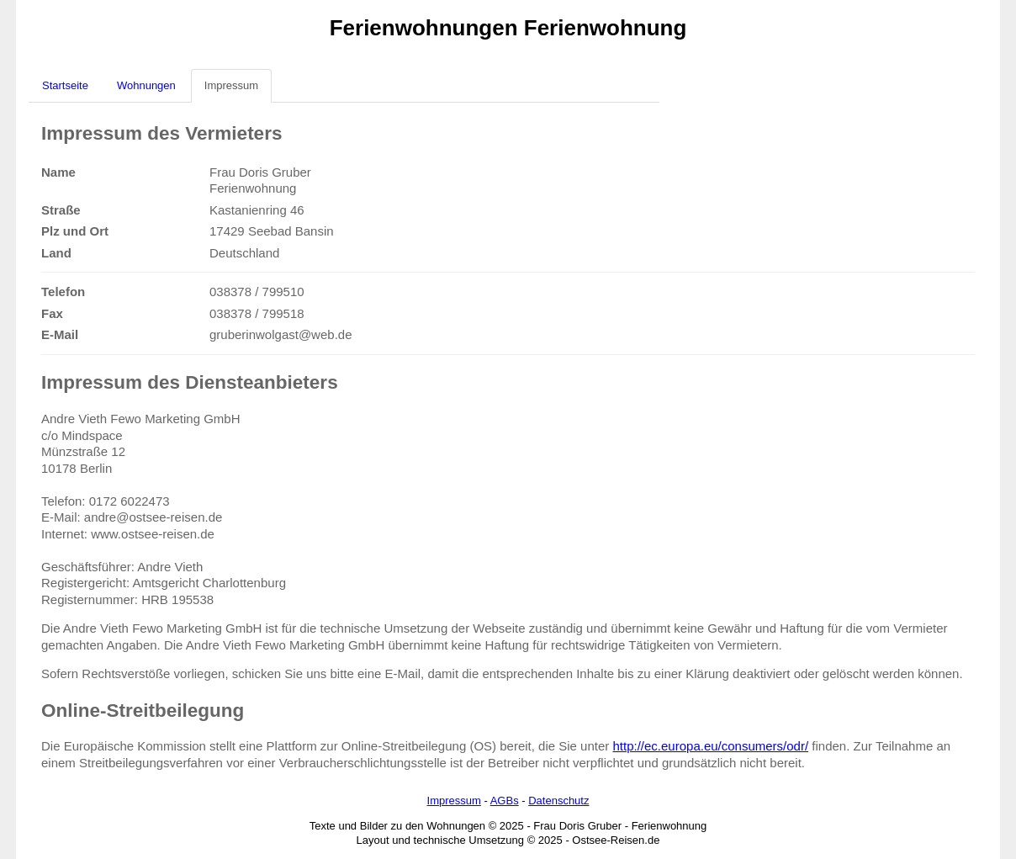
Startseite (65, 85)
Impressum (231, 85)
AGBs (504, 800)
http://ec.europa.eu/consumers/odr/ (710, 746)
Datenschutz (558, 800)
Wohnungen (146, 85)
